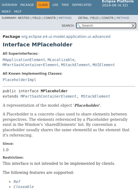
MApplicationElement (24, 60)
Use (55, 5)
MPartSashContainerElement (31, 65)
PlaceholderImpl (19, 80)
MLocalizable (61, 60)
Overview (9, 5)
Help (17, 11)
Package (27, 5)
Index (6, 11)
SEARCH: (68, 25)
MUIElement (104, 65)
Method (65, 18)
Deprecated (81, 5)
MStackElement (75, 65)
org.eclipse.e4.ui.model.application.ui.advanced (65, 36)
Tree (65, 5)
